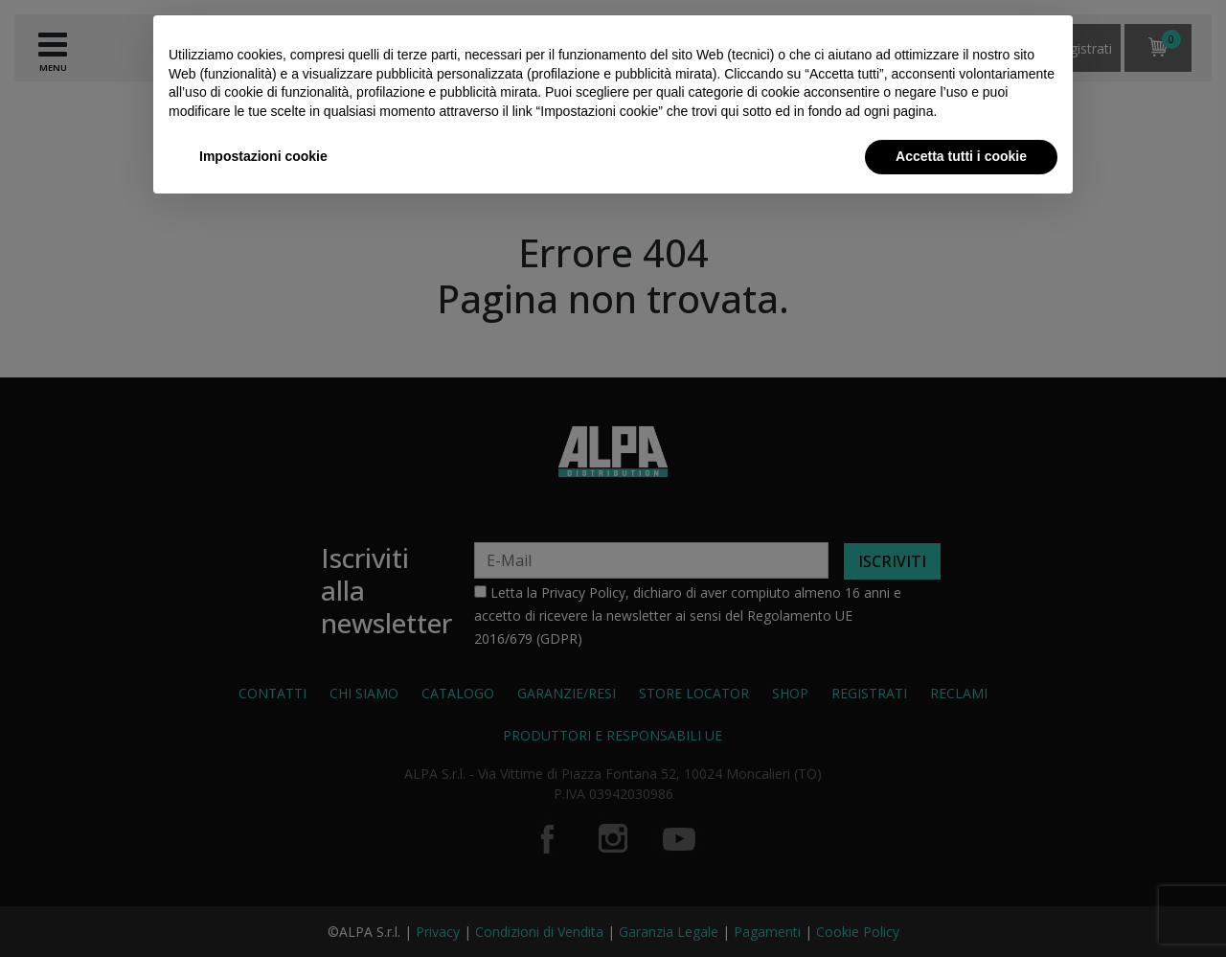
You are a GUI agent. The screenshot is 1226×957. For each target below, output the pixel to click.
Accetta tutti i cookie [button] (961, 156)
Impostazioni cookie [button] (263, 156)
